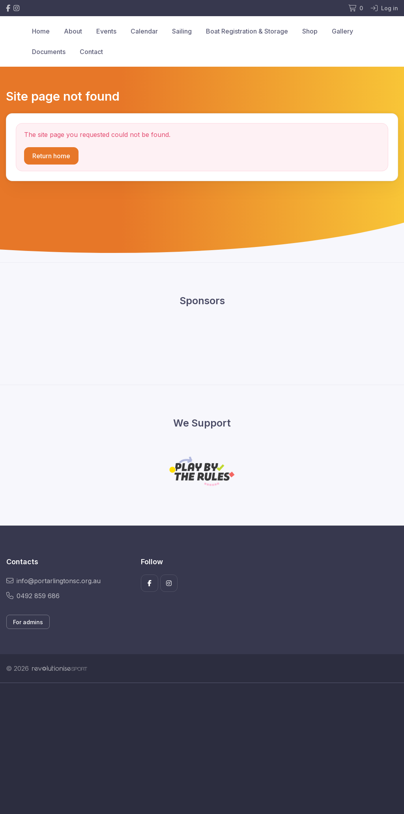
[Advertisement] (202, 757)
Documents (48, 52)
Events (106, 31)
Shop (310, 31)
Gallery (342, 31)
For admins (28, 622)
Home (41, 31)
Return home (51, 156)
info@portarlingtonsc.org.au (53, 581)
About (73, 31)
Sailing (182, 31)
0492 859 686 (33, 596)
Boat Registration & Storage (247, 31)
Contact (91, 52)
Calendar (144, 31)
